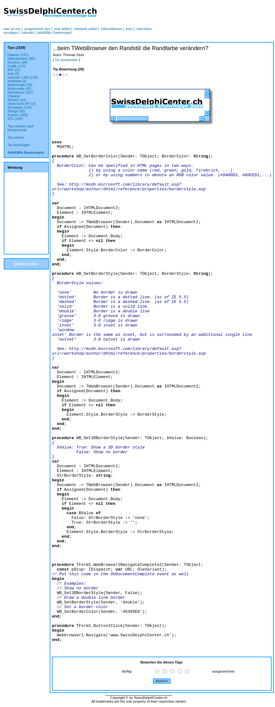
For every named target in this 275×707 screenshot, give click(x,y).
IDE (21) (14, 70)
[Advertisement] (172, 12)
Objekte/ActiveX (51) (17, 98)
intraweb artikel (85, 29)
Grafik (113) (17, 66)
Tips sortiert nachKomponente (21, 128)
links (129, 29)
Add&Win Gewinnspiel (55, 32)
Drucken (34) (18, 62)
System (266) (18, 115)
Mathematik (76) (20, 85)
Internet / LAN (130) (23, 77)
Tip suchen (16, 137)
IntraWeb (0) (17, 81)
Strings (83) (16, 111)
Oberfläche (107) (20, 92)
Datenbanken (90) (21, 58)
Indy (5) (13, 73)
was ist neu (12, 29)
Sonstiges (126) (20, 107)
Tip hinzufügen (19, 145)
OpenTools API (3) (21, 103)
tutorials (28, 32)
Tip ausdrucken (66, 60)
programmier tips (37, 29)
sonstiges (10, 32)
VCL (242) (15, 118)
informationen (111, 29)
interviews (144, 29)
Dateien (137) (18, 55)
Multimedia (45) (19, 88)
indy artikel (62, 29)
